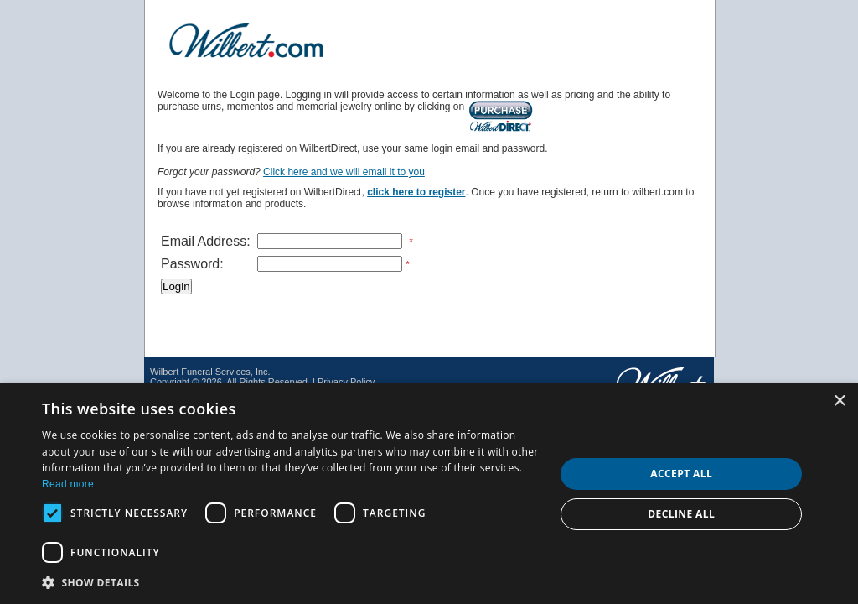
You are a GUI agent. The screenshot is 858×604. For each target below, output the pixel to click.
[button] (291, 581)
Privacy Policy (346, 382)
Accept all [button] (681, 473)
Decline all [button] (681, 514)
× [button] (839, 401)
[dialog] (429, 493)
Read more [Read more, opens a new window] (68, 484)
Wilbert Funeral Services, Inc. (210, 372)
